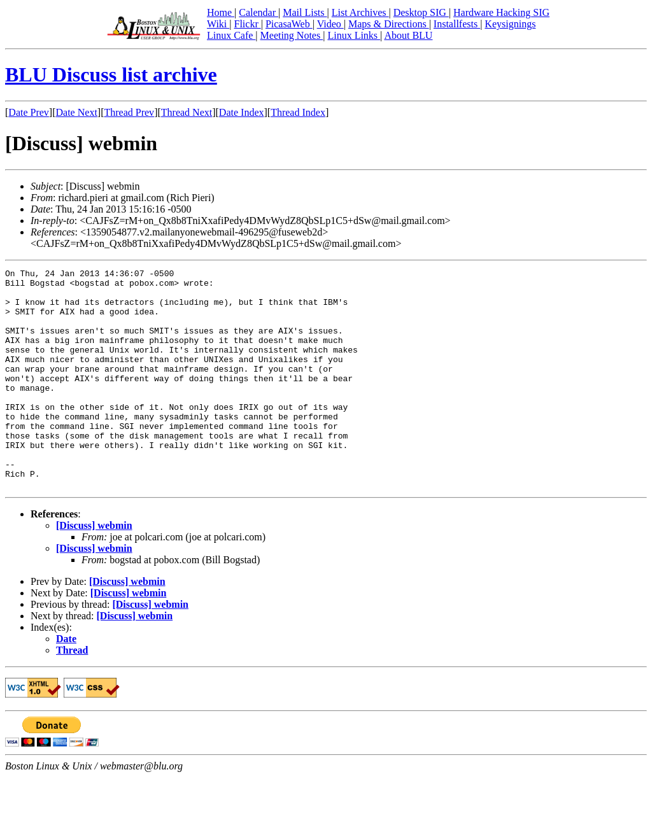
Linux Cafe (231, 35)
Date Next (76, 112)
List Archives (360, 12)
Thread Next (186, 112)
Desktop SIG (421, 12)
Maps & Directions (388, 23)
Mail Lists (305, 12)
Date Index (241, 112)
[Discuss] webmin (94, 569)
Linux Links (353, 35)
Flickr (247, 23)
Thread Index (298, 112)
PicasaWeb (289, 23)
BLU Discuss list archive (111, 74)
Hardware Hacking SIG (501, 12)
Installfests (457, 23)
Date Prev (28, 112)
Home (220, 12)
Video (330, 23)
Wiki (218, 23)
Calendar (258, 12)
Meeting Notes (291, 35)
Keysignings (510, 23)
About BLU (408, 35)
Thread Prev (129, 112)
